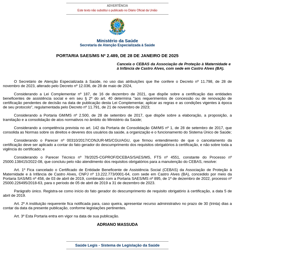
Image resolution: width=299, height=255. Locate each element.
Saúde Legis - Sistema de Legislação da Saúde (117, 245)
